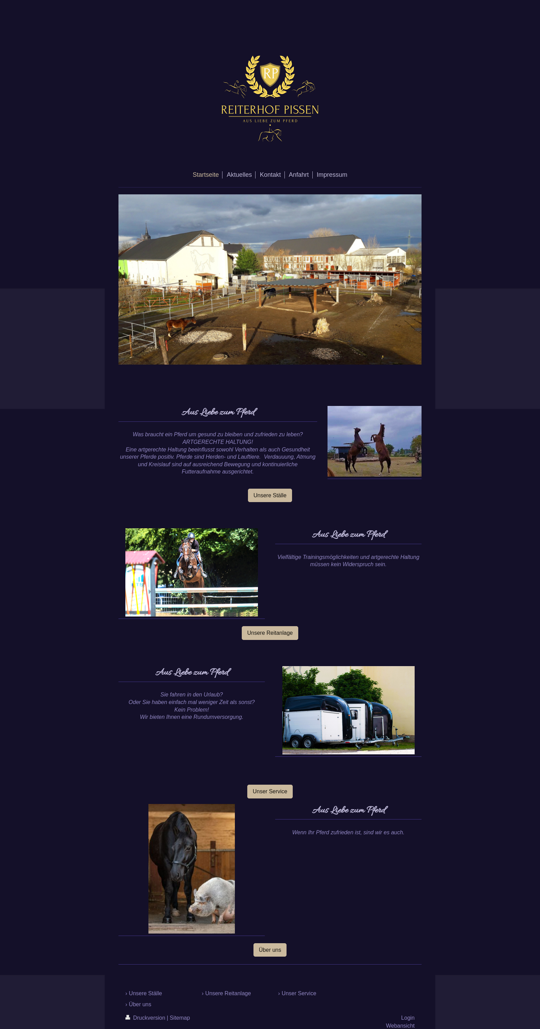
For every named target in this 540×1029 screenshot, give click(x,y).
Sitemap (180, 1018)
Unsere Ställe (270, 495)
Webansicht (400, 1026)
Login (408, 1018)
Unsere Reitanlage (270, 633)
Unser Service (270, 791)
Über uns (270, 950)
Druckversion (146, 1018)
